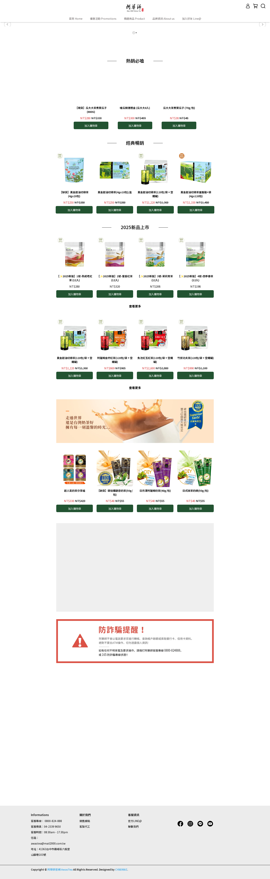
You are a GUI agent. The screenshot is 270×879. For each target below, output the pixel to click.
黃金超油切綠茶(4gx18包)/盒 (115, 327)
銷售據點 (85, 821)
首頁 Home (75, 18)
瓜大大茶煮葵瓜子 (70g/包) (179, 243)
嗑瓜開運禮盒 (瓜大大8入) (135, 243)
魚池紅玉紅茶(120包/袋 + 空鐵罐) (155, 495)
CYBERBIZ (121, 869)
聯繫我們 (133, 826)
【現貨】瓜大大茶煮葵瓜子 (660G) (91, 245)
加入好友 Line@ (191, 18)
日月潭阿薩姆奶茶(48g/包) (155, 626)
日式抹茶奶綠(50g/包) (195, 626)
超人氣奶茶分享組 (74, 626)
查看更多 (135, 441)
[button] (7, 76)
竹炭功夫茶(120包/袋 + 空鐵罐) (195, 493)
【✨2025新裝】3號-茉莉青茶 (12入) (155, 413)
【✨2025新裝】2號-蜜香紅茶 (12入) (115, 413)
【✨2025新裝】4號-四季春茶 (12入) (195, 413)
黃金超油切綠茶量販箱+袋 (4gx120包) (196, 329)
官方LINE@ (135, 821)
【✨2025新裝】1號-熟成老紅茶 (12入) (74, 413)
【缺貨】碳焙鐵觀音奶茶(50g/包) (115, 628)
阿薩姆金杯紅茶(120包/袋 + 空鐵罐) (115, 495)
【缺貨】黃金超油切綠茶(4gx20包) (74, 329)
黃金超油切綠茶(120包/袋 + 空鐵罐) (155, 329)
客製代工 (85, 826)
